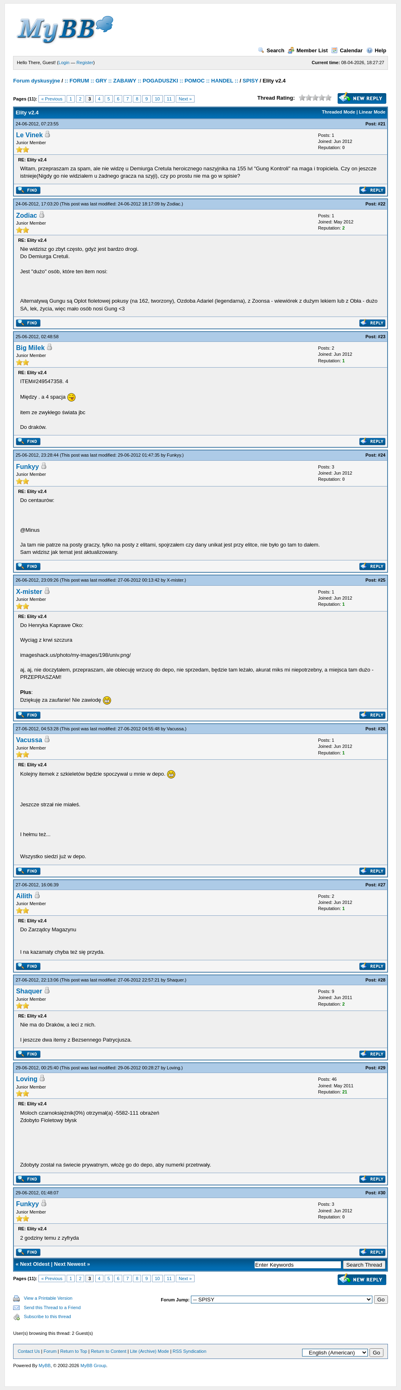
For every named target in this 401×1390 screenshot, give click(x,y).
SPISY (250, 81)
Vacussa (175, 728)
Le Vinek (29, 135)
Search (271, 50)
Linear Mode (372, 111)
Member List (308, 50)
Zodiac (173, 203)
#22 (381, 203)
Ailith (24, 895)
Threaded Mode (338, 111)
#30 (381, 1192)
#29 (381, 1067)
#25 (381, 580)
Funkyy (174, 455)
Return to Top (73, 1351)
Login (63, 62)
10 (157, 98)
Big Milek (30, 347)
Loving (173, 1067)
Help (376, 50)
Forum (50, 1351)
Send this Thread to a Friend (52, 1307)
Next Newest (69, 1264)
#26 (381, 728)
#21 (381, 123)
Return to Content (108, 1351)
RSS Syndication (189, 1351)
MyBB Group (93, 1365)
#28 (381, 979)
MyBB (45, 1365)
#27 (381, 884)
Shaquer (175, 979)
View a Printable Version (48, 1298)
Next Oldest (34, 1264)
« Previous (52, 98)
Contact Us (29, 1351)
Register (84, 62)
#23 (381, 336)
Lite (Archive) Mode (149, 1351)
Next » (185, 98)
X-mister (175, 580)
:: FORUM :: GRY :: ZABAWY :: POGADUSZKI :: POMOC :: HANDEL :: (151, 81)
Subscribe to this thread (47, 1316)
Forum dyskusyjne (36, 81)
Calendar (347, 50)
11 (169, 98)
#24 (381, 455)
